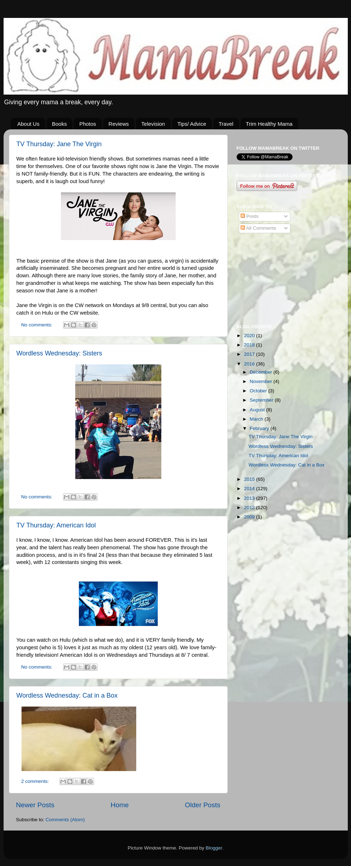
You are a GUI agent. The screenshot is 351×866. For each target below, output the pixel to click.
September (262, 400)
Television (153, 124)
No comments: (37, 324)
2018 (250, 345)
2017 (250, 354)
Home (120, 805)
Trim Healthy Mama (269, 124)
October (259, 390)
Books (59, 124)
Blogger (214, 848)
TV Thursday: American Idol (56, 525)
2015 (250, 479)
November (262, 381)
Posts (249, 216)
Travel (226, 124)
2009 (250, 517)
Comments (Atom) (65, 819)
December (262, 372)
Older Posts (202, 805)
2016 (250, 364)
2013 (250, 498)
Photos (87, 124)
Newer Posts (35, 805)
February (260, 428)
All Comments (258, 228)
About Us (28, 124)
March (257, 419)
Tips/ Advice (191, 124)
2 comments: (35, 781)
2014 (250, 488)
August (258, 409)
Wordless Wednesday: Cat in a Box (67, 695)
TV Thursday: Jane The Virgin (59, 144)
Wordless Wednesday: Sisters (59, 353)
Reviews (119, 124)
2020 (250, 335)
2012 (250, 507)
